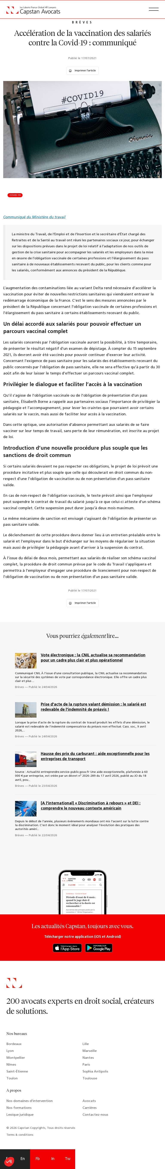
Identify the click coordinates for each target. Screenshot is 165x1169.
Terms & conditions (19, 1135)
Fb (38, 1159)
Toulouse (89, 1078)
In (52, 1159)
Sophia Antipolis (95, 1071)
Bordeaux (13, 1044)
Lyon (10, 1051)
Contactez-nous (95, 1115)
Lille (85, 1044)
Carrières (89, 1108)
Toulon (12, 1078)
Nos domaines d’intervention (29, 1101)
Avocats (89, 1101)
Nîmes (11, 1065)
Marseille (89, 1051)
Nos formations (19, 1108)
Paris (86, 1065)
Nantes (88, 1058)
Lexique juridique (20, 1115)
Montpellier (15, 1058)
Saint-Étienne (17, 1071)
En (22, 1159)
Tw (67, 1159)
